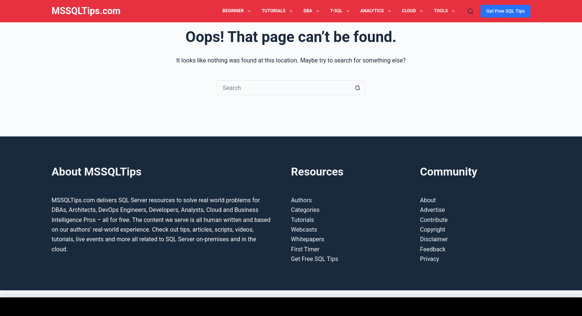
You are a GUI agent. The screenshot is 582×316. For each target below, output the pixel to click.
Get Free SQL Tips (505, 11)
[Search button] (357, 87)
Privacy (429, 258)
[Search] (470, 11)
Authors (301, 200)
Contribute (434, 219)
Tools (446, 11)
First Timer (305, 249)
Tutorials (278, 11)
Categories (305, 209)
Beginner (238, 11)
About (428, 200)
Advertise (432, 209)
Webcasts (304, 229)
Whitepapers (307, 239)
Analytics (377, 11)
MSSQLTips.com (86, 11)
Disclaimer (434, 239)
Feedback (433, 249)
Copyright (432, 229)
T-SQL (341, 11)
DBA (313, 11)
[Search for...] (283, 87)
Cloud (414, 11)
